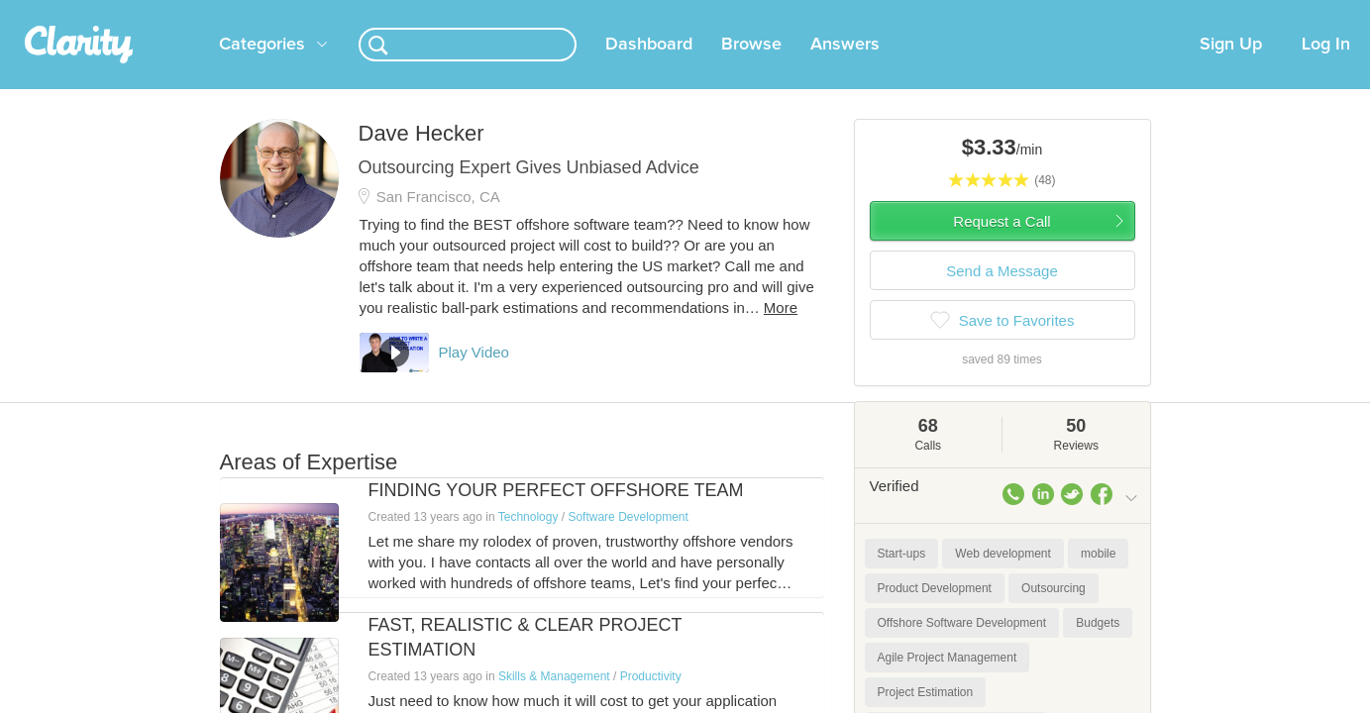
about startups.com (1209, 13)
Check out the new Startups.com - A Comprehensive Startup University (923, 13)
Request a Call (1001, 245)
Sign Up (1231, 68)
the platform (189, 11)
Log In (1326, 68)
